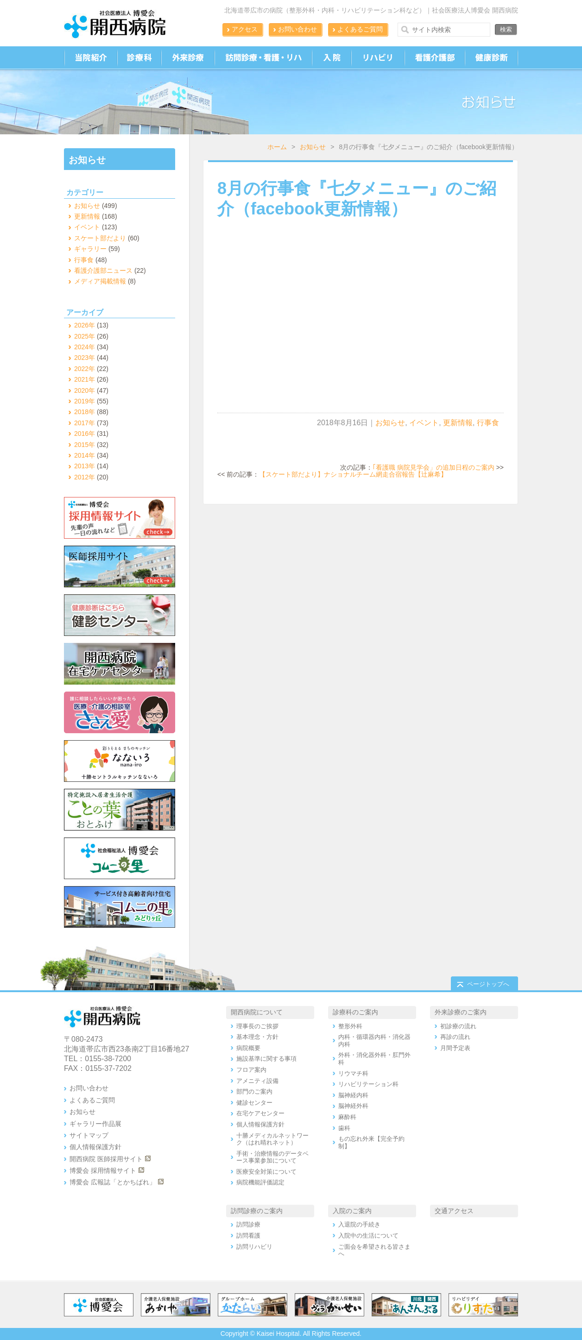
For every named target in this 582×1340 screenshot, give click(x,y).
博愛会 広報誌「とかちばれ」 (113, 1182)
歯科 (344, 1128)
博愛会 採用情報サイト (103, 1170)
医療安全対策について (266, 1171)
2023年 (84, 357)
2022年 (84, 368)
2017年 (84, 423)
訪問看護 (248, 1235)
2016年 (84, 433)
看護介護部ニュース (103, 270)
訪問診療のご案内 (257, 1210)
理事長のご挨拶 (257, 1026)
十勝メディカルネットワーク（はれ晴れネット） (272, 1139)
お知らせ (313, 147)
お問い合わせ (297, 29)
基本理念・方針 (257, 1036)
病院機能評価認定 (260, 1182)
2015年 (84, 444)
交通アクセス (454, 1210)
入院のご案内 (352, 1210)
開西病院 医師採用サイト (106, 1159)
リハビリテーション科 (368, 1084)
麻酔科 (347, 1117)
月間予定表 (455, 1047)
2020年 (84, 390)
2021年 (84, 379)
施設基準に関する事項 (266, 1058)
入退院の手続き (359, 1224)
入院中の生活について (368, 1235)
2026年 (84, 325)
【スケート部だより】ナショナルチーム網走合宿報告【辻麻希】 (353, 474)
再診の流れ (455, 1036)
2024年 (84, 347)
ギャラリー (90, 248)
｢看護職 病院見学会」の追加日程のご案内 (433, 467)
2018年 (84, 411)
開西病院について (257, 1012)
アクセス (245, 29)
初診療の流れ (458, 1026)
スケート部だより (100, 238)
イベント (424, 423)
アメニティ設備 (257, 1080)
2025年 (84, 336)
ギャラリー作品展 (95, 1123)
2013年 (84, 466)
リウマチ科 (353, 1073)
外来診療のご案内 (461, 1012)
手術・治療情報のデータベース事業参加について (272, 1157)
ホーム (277, 147)
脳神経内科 (353, 1095)
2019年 (84, 401)
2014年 (84, 455)
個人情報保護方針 (95, 1147)
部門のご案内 (254, 1091)
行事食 (488, 423)
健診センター (254, 1102)
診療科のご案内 (355, 1012)
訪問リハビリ (254, 1246)
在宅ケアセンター (260, 1113)
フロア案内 (251, 1069)
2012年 (84, 477)
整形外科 (350, 1026)
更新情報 (458, 423)
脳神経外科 (353, 1105)
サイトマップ (89, 1135)
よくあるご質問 (360, 29)
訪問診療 (248, 1224)
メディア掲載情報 (100, 281)
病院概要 (248, 1047)
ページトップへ (488, 984)
